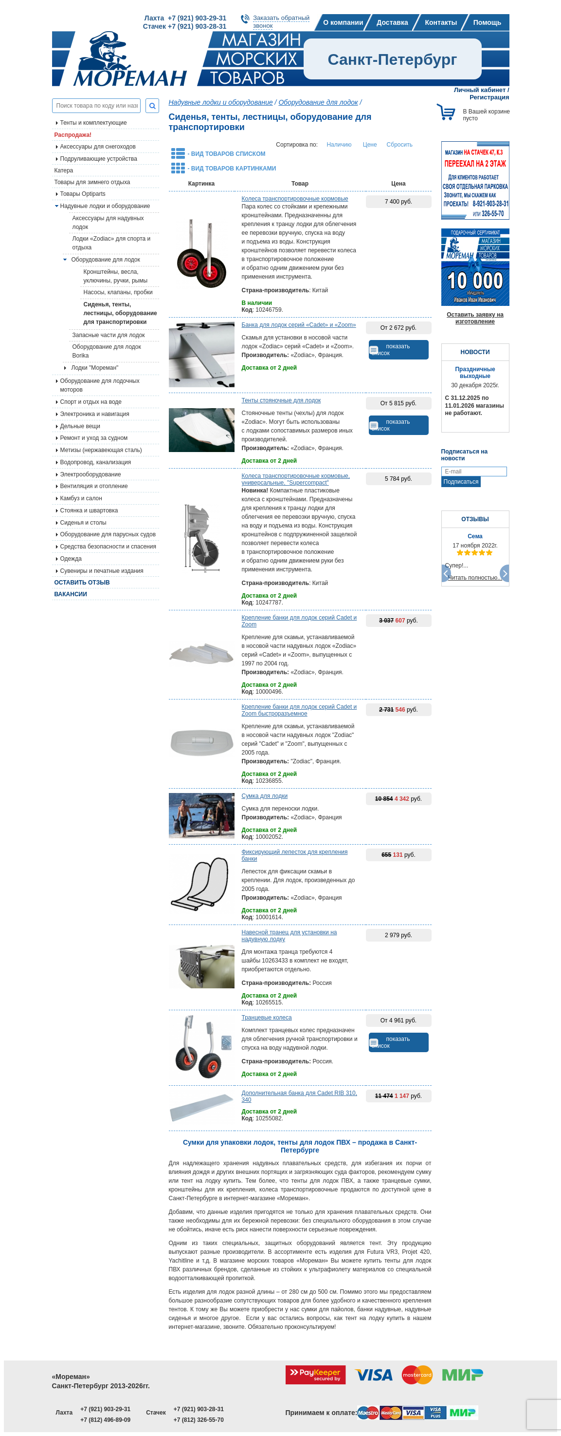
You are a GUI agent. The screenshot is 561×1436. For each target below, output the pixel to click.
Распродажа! (73, 135)
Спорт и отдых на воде (91, 401)
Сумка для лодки (265, 796)
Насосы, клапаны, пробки (118, 292)
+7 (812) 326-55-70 (199, 1420)
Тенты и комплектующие (93, 122)
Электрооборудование (90, 474)
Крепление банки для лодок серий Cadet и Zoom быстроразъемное (299, 710)
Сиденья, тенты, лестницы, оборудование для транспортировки (120, 313)
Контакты (441, 22)
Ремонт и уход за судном (94, 438)
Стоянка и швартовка (89, 510)
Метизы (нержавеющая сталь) (101, 450)
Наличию (338, 144)
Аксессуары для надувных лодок (108, 222)
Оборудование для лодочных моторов (100, 385)
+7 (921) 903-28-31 (199, 1409)
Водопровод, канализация (95, 462)
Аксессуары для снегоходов (98, 146)
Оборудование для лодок (106, 259)
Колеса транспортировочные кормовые (295, 198)
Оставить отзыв (82, 582)
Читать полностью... (475, 577)
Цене (370, 144)
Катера (63, 170)
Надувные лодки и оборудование (105, 206)
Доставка (392, 22)
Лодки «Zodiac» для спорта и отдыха (111, 243)
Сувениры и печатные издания (102, 570)
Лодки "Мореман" (95, 367)
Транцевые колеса (267, 1017)
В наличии (257, 303)
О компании (343, 22)
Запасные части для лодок (108, 335)
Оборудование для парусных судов (108, 534)
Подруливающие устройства (98, 158)
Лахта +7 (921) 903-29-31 (185, 18)
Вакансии (70, 594)
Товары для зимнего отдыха (92, 182)
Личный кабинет (480, 90)
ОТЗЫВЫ (475, 519)
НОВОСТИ (474, 352)
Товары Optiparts (83, 193)
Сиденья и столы (83, 522)
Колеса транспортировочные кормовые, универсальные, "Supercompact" (296, 479)
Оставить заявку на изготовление (475, 318)
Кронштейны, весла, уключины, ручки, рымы (116, 276)
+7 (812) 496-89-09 (105, 1420)
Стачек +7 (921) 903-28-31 (184, 26)
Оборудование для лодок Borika (106, 351)
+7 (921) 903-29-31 (105, 1409)
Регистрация (489, 97)
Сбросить (400, 144)
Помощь (487, 22)
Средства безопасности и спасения (108, 546)
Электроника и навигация (94, 414)
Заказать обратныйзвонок (281, 21)
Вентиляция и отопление (94, 486)
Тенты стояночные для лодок (281, 400)
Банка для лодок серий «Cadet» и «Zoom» (299, 324)
